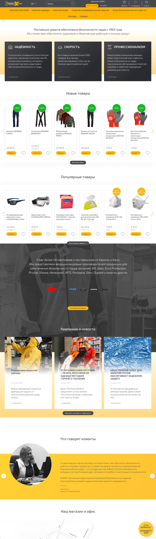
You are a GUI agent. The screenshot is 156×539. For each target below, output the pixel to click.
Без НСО (104, 5)
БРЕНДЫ (72, 16)
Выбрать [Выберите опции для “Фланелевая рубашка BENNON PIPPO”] (63, 160)
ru (33, 4)
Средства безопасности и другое (129, 10)
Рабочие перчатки (19, 10)
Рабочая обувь (60, 10)
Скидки (84, 16)
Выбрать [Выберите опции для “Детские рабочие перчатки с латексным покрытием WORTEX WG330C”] (137, 160)
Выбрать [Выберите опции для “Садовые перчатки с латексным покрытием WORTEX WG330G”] (113, 160)
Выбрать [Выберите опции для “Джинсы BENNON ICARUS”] (13, 160)
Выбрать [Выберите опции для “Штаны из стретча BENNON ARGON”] (88, 160)
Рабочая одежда (41, 10)
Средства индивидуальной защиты (90, 10)
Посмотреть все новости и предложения (78, 439)
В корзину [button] (38, 160)
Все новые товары (78, 170)
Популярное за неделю (78, 256)
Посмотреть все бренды (78, 334)
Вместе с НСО (92, 5)
